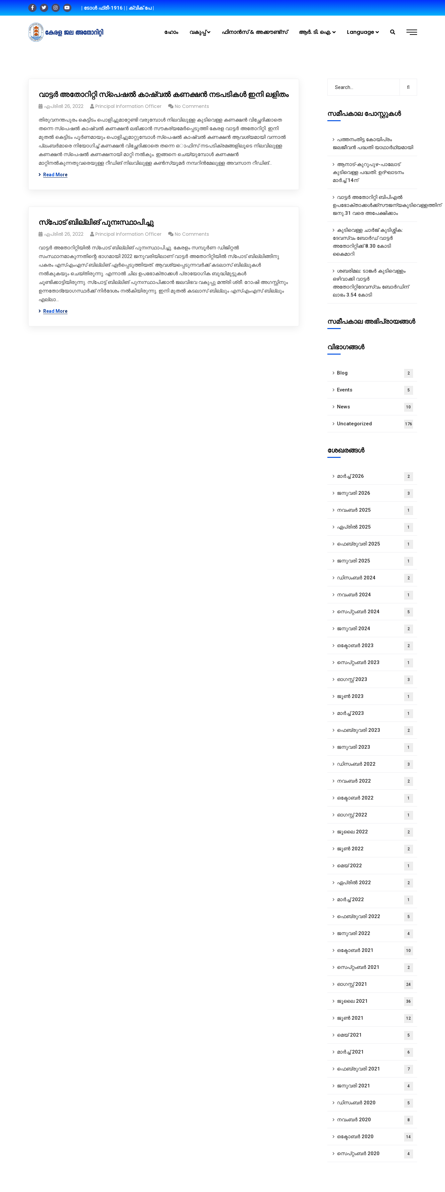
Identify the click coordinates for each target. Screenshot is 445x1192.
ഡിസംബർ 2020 (375, 1103)
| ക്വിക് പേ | (140, 8)
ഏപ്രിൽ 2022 (375, 883)
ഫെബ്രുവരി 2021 (375, 1069)
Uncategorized (375, 424)
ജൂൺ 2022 (375, 849)
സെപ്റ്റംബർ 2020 (375, 1153)
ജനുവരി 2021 (375, 1086)
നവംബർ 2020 (375, 1120)
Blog (375, 373)
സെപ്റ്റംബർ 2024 (375, 612)
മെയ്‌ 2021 (375, 1035)
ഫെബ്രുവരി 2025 (375, 544)
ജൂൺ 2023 (375, 696)
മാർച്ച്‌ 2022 (375, 899)
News (375, 407)
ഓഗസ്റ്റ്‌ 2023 (375, 679)
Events (375, 390)
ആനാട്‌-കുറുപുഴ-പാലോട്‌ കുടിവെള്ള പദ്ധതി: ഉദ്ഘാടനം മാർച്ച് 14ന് (368, 172)
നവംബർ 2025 (375, 510)
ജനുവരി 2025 (375, 561)
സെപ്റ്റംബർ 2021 (375, 967)
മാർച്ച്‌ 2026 (375, 476)
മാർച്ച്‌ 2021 (375, 1052)
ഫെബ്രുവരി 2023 (375, 730)
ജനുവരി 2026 (375, 493)
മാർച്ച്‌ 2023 (375, 713)
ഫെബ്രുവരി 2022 (375, 916)
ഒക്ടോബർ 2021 (375, 950)
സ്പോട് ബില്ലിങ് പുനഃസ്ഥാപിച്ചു (96, 222)
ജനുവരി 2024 (375, 629)
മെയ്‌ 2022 (375, 866)
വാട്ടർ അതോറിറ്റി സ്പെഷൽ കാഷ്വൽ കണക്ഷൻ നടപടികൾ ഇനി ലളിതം (163, 94)
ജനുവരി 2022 (375, 933)
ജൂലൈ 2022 (375, 832)
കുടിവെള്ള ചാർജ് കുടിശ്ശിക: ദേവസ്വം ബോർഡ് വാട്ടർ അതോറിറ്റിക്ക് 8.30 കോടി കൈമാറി (368, 242)
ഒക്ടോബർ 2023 (375, 645)
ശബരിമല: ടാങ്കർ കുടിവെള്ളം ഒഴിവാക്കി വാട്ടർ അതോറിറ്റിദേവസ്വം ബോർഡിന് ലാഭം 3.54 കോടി (371, 283)
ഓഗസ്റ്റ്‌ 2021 (375, 984)
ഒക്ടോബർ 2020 (375, 1137)
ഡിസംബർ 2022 (375, 764)
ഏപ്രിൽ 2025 (375, 527)
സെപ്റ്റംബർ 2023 (375, 662)
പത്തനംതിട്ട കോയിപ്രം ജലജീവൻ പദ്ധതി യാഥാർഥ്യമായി (373, 143)
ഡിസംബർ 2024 (375, 578)
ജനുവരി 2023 (375, 747)
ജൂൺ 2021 (375, 1018)
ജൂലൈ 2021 (375, 1001)
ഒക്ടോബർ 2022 (375, 798)
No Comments (192, 106)
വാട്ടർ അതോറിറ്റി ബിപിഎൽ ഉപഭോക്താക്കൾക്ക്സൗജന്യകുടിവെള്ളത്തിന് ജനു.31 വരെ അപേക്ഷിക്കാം (375, 205)
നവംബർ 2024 (375, 595)
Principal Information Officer (128, 106)
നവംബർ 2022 (375, 781)
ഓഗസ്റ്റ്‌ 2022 (375, 815)
